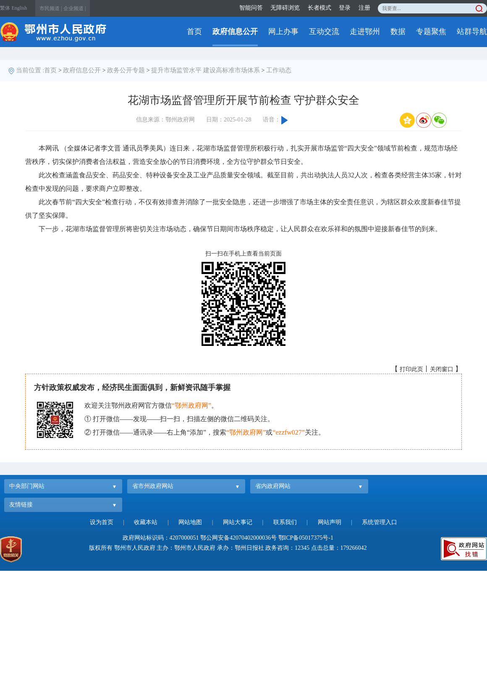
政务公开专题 (126, 70)
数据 (398, 31)
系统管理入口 (379, 522)
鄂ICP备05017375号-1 (305, 538)
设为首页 (101, 522)
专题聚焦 (431, 31)
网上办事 (283, 31)
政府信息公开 (235, 31)
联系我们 (285, 522)
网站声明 (329, 522)
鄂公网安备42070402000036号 (238, 538)
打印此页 (411, 369)
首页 (194, 31)
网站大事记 (237, 522)
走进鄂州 (365, 31)
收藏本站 (145, 522)
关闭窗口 (441, 369)
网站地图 (190, 522)
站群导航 (472, 31)
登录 (345, 8)
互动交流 (324, 31)
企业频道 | (74, 8)
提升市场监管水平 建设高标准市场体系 (205, 70)
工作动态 (278, 70)
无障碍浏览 (285, 8)
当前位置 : (30, 70)
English (19, 8)
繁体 (5, 8)
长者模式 (319, 8)
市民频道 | (50, 8)
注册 (364, 8)
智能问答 (251, 8)
